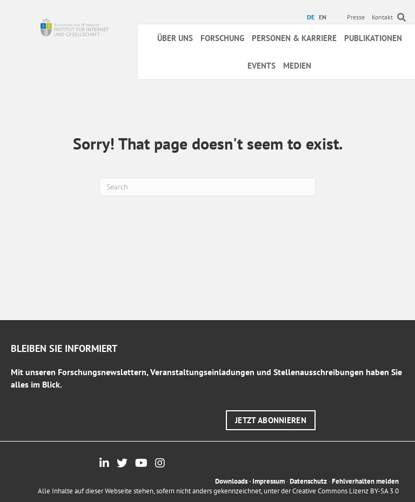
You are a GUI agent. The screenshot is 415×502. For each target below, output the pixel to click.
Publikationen (373, 38)
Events (261, 65)
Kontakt (382, 17)
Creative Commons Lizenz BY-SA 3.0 (345, 491)
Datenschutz (308, 481)
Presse (356, 17)
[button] (271, 420)
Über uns (175, 38)
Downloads (231, 481)
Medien (297, 65)
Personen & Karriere (294, 38)
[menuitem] (312, 17)
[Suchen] (207, 187)
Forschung (222, 38)
